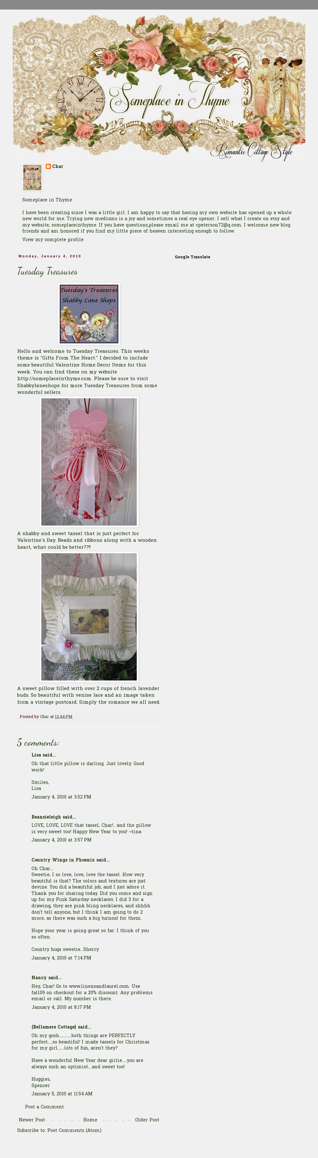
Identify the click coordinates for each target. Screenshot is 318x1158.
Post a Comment (44, 1107)
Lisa (36, 755)
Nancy (39, 978)
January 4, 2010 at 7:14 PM (61, 958)
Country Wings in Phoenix (63, 860)
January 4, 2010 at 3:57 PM (61, 840)
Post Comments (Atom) (74, 1130)
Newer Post (32, 1120)
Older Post (147, 1120)
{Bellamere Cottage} (53, 1027)
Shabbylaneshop (37, 386)
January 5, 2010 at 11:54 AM (62, 1094)
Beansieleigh (46, 817)
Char (57, 167)
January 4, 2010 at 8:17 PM (61, 1007)
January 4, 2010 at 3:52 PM (61, 797)
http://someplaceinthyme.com (54, 379)
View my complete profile (53, 240)
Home (90, 1120)
